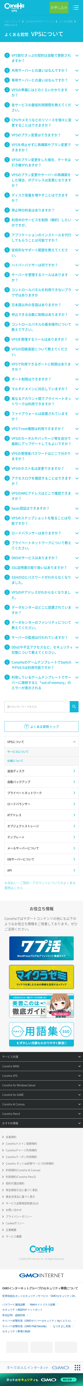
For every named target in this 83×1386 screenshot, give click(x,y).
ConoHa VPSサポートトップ (40, 21)
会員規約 (11, 1137)
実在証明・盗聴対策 (13, 1315)
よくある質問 (66, 21)
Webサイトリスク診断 (42, 1304)
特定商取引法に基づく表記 (22, 1190)
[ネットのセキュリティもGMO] (41, 1379)
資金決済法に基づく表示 (20, 1197)
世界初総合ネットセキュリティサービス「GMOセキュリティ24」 (39, 1296)
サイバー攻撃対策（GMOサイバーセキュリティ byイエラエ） (37, 1320)
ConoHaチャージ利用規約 (21, 1150)
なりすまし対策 (62, 1326)
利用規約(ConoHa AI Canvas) (23, 1170)
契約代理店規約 (15, 1183)
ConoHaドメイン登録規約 (21, 1144)
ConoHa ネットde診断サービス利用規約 (30, 1164)
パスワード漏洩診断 (13, 1304)
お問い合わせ (14, 1210)
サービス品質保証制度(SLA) (22, 1203)
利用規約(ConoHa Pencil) (21, 1177)
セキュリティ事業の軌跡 (16, 1331)
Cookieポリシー (15, 1223)
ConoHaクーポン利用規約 (21, 1157)
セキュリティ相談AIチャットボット (22, 1309)
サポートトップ (12, 21)
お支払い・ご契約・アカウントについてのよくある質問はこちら (40, 885)
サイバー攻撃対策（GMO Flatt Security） (25, 1326)
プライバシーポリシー (19, 1217)
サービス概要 (14, 1236)
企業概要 (11, 1230)
